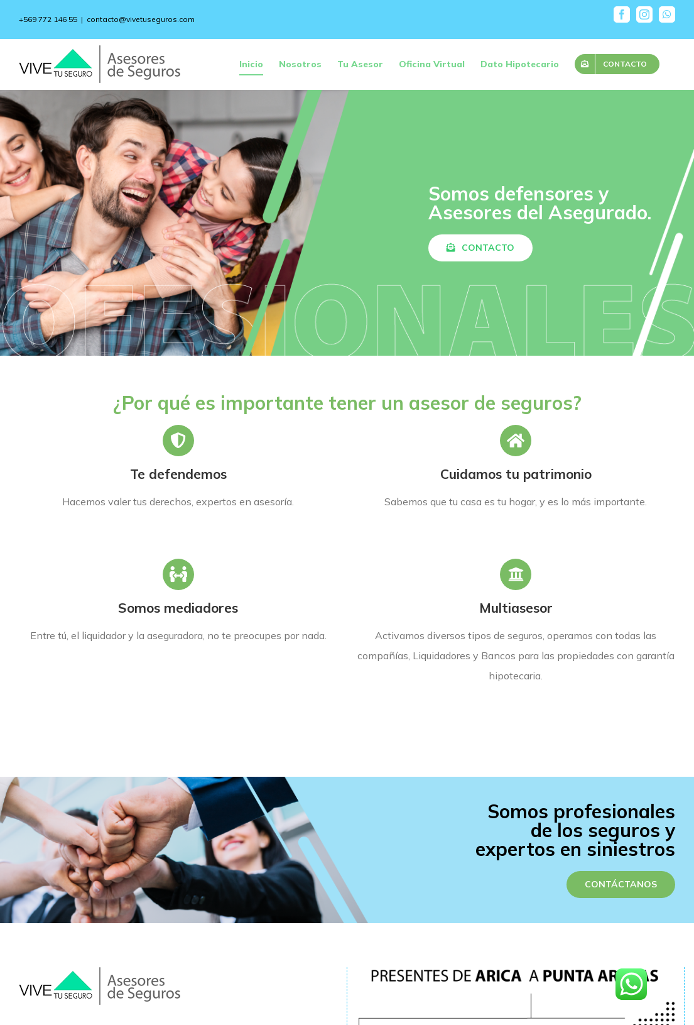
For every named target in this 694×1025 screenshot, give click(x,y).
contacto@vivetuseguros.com (141, 19)
